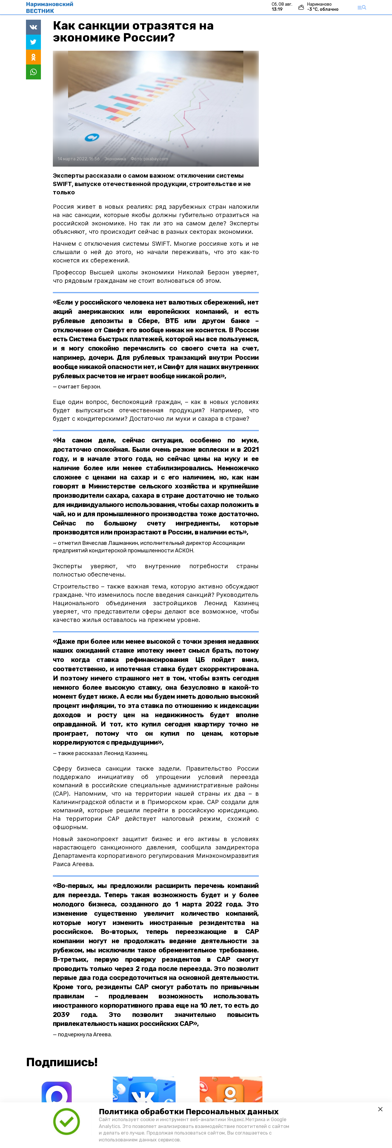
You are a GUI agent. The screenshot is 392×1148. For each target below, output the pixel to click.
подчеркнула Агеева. (85, 1034)
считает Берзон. (79, 386)
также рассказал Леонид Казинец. (103, 753)
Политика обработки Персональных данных (189, 1111)
